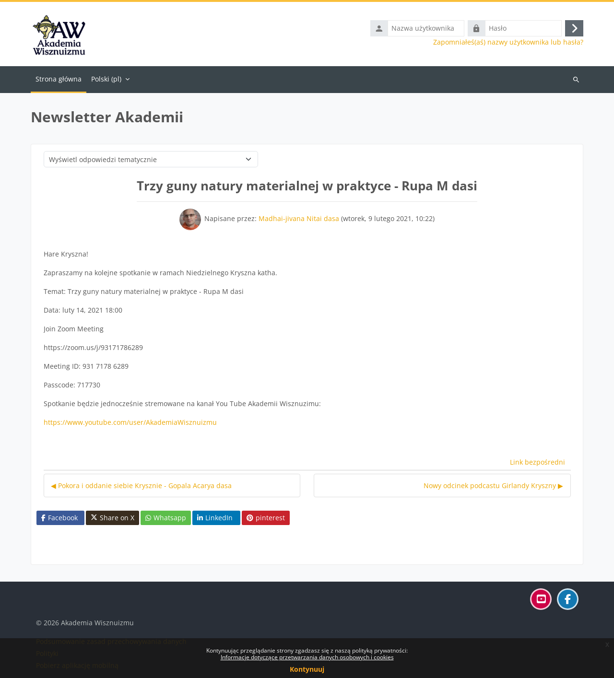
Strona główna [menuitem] (58, 78)
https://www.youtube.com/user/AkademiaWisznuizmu (130, 422)
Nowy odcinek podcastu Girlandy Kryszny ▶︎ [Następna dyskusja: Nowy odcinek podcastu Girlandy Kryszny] (493, 485)
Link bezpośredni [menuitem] (537, 462)
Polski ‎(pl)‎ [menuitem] (106, 78)
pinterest (266, 517)
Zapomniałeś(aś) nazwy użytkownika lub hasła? (508, 42)
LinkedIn (215, 517)
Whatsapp (165, 517)
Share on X (112, 518)
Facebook (59, 517)
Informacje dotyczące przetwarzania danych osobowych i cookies (307, 657)
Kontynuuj (307, 669)
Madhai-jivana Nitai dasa (299, 218)
